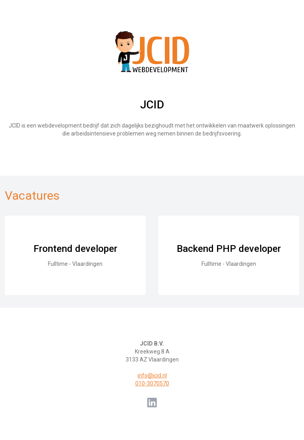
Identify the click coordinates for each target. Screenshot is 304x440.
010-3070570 (152, 383)
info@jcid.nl (152, 375)
